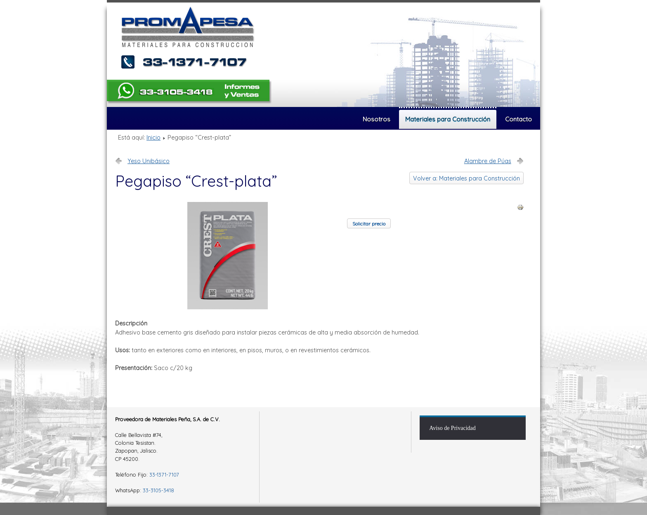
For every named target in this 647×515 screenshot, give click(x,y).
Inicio (153, 137)
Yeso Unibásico (149, 161)
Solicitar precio (368, 224)
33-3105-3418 (158, 490)
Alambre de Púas (487, 161)
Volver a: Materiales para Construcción (466, 178)
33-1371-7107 (164, 474)
